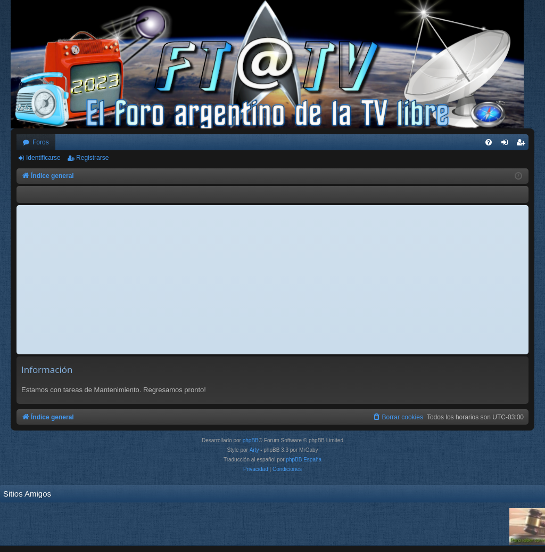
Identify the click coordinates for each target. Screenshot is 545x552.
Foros (40, 142)
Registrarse (92, 157)
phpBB (251, 440)
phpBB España (303, 459)
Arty (254, 450)
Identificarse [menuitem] (507, 144)
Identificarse (43, 157)
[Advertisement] (272, 279)
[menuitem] (489, 142)
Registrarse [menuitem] (523, 144)
